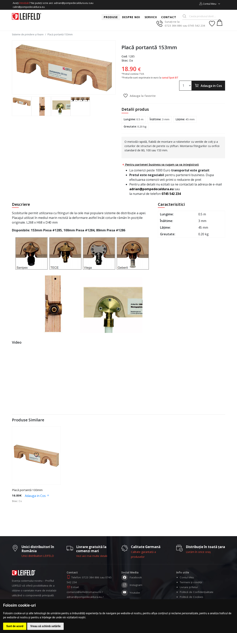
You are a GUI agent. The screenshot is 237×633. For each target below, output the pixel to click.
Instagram (131, 585)
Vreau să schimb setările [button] (45, 626)
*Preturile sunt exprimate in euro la (150, 77)
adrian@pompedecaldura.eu (151, 189)
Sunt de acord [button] (14, 626)
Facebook (131, 578)
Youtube (130, 593)
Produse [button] (111, 17)
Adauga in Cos (208, 85)
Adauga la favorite (139, 95)
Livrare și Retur (189, 587)
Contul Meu (187, 577)
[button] (209, 3)
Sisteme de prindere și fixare (28, 34)
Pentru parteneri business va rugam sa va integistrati (160, 164)
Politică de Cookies (191, 597)
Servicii (151, 17)
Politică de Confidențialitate (196, 592)
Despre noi (131, 17)
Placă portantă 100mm (27, 490)
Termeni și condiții (191, 582)
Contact (168, 17)
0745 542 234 (171, 194)
